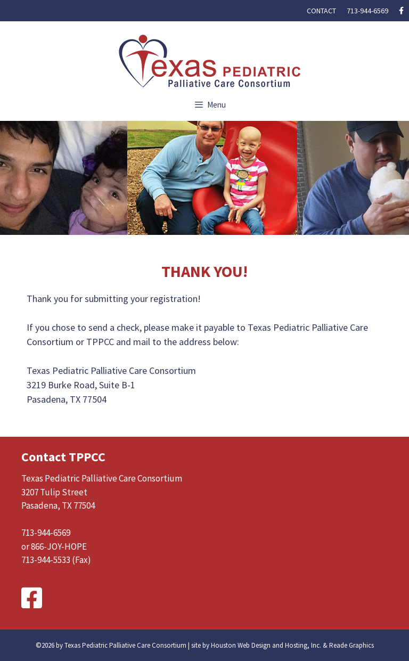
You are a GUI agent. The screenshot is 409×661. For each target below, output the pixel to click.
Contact (321, 10)
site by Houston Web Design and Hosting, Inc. (256, 645)
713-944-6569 (367, 10)
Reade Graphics (351, 645)
